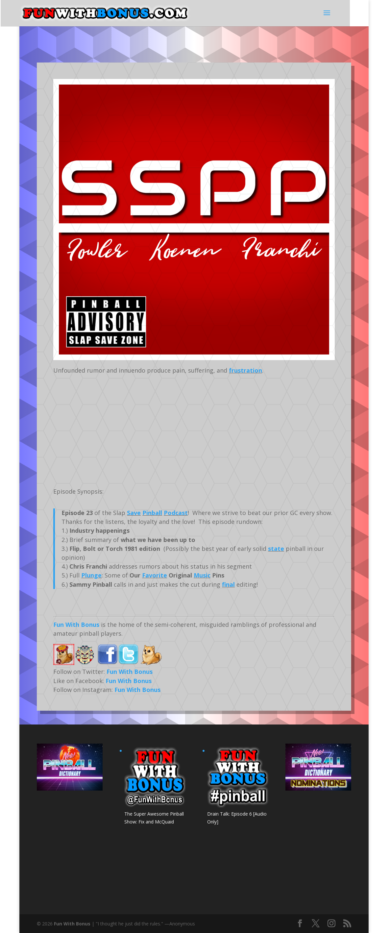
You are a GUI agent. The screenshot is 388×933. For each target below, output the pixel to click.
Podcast (176, 513)
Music (202, 575)
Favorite (154, 575)
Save (134, 513)
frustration (245, 370)
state (276, 548)
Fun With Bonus (76, 624)
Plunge (91, 575)
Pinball (152, 513)
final (228, 584)
